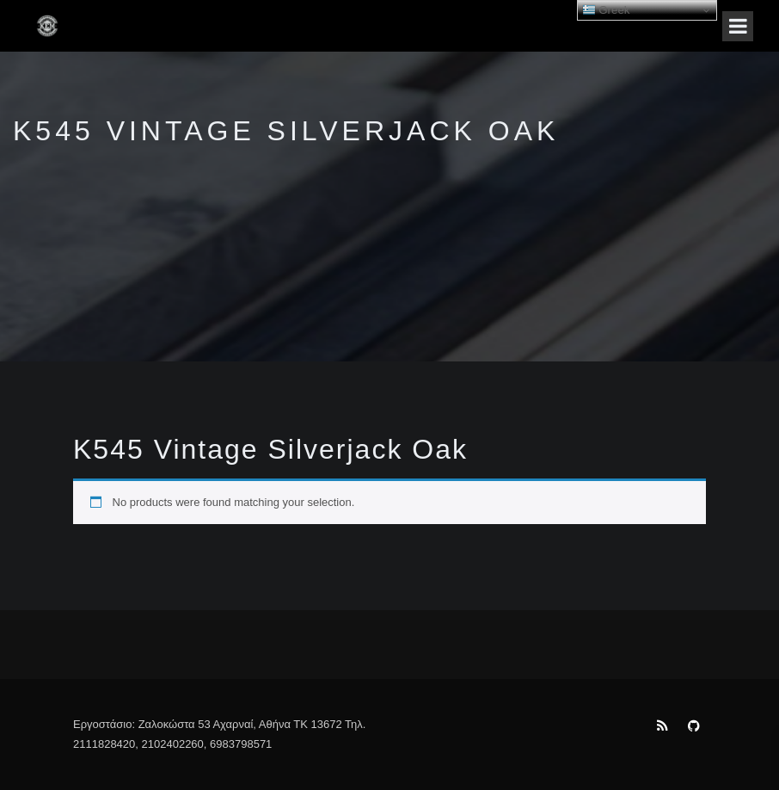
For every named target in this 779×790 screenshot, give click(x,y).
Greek (606, 10)
